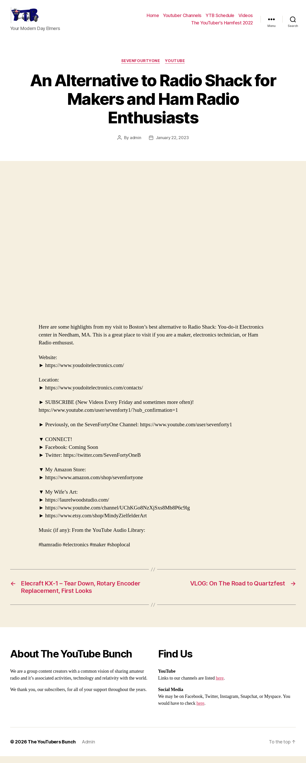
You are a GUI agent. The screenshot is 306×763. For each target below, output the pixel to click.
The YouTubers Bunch (52, 748)
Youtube (175, 67)
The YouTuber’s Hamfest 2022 (222, 26)
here (220, 685)
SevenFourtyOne (140, 67)
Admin (88, 748)
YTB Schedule (220, 18)
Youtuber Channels (182, 18)
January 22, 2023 (172, 144)
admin (135, 144)
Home (153, 18)
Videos (245, 18)
